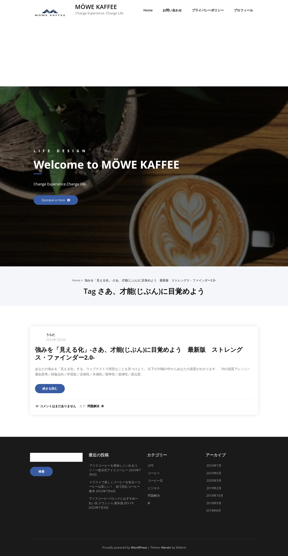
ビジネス (154, 488)
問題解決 (93, 406)
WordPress (139, 547)
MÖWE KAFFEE (96, 7)
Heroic (166, 547)
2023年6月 (213, 473)
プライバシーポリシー (208, 10)
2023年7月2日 (56, 340)
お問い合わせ (172, 10)
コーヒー (154, 473)
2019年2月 (213, 488)
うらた (50, 335)
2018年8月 (213, 510)
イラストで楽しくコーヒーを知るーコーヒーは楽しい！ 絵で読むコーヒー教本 (114, 486)
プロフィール (243, 10)
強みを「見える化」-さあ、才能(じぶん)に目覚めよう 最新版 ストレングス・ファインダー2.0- (150, 280)
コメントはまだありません (58, 406)
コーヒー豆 (155, 480)
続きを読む (49, 388)
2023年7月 (213, 465)
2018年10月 (214, 495)
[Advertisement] (144, 56)
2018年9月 (213, 503)
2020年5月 (213, 480)
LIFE (150, 465)
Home (148, 10)
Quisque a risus (54, 200)
